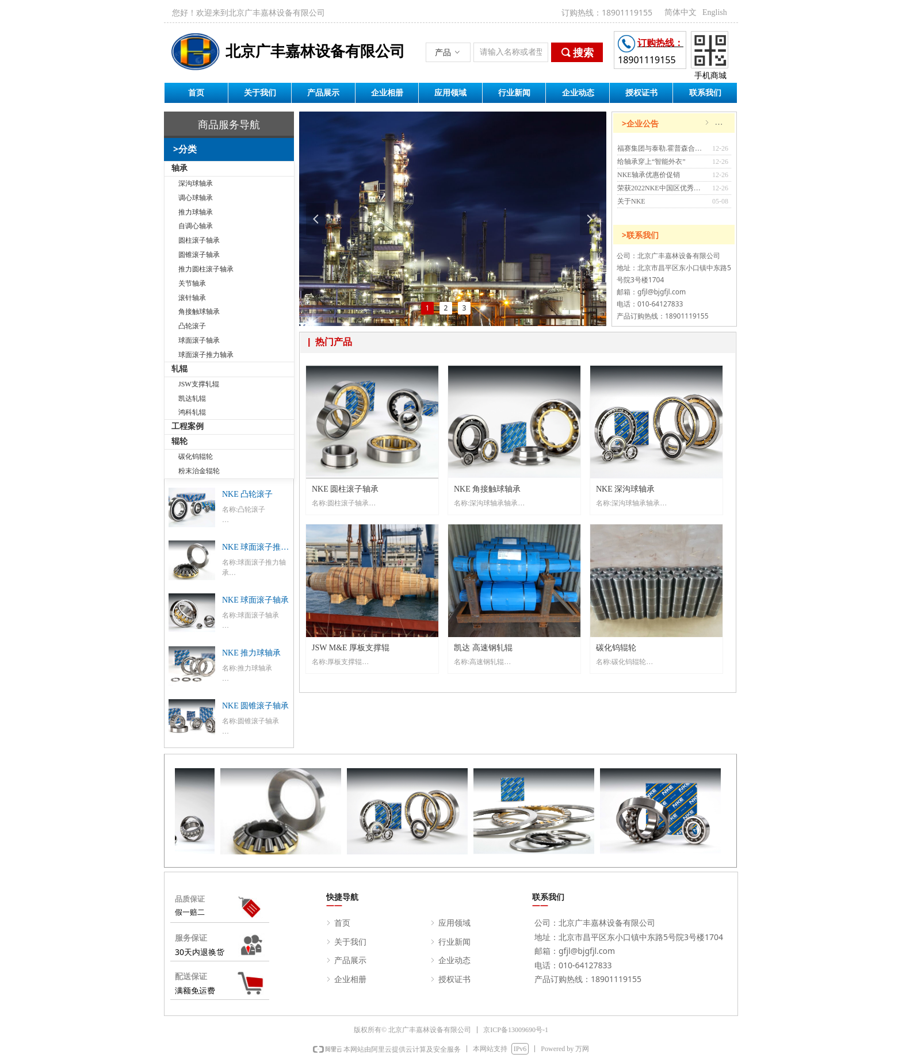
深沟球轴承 (195, 183)
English (714, 12)
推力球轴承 (195, 212)
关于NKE (631, 201)
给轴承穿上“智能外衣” (651, 162)
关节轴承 (192, 283)
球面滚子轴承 (199, 340)
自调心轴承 (195, 226)
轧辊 (179, 369)
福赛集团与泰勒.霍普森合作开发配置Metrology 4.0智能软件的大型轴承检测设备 (661, 148)
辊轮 (179, 441)
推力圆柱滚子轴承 (206, 269)
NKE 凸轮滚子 (247, 494)
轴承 (179, 168)
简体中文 (680, 12)
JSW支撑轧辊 (198, 384)
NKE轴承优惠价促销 (648, 175)
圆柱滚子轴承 (199, 240)
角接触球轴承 (199, 312)
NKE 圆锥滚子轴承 (255, 705)
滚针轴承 (192, 298)
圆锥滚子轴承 (199, 255)
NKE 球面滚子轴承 (255, 600)
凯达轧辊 (192, 398)
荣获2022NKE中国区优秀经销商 (661, 188)
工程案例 (187, 426)
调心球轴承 (195, 198)
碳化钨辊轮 (195, 457)
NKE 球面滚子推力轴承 (255, 548)
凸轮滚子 (192, 326)
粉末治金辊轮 (199, 471)
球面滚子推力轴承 (206, 355)
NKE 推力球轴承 (251, 653)
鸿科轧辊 (192, 412)
